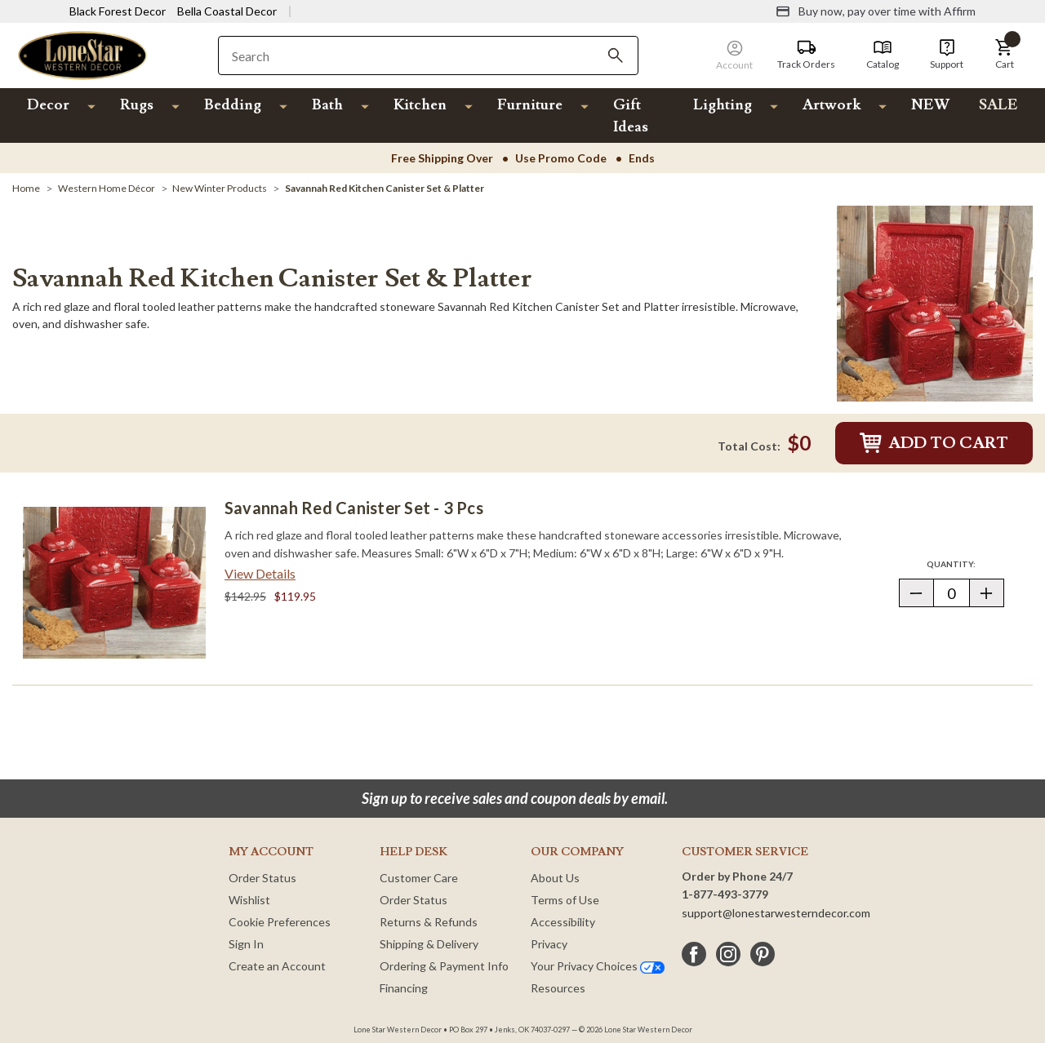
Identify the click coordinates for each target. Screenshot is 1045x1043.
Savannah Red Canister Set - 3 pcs (354, 507)
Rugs (136, 104)
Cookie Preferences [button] (280, 922)
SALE (998, 104)
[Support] (946, 54)
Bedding (232, 104)
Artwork (831, 104)
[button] (1004, 54)
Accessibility (563, 922)
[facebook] (694, 954)
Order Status (262, 878)
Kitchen (420, 104)
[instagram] (728, 954)
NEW (930, 104)
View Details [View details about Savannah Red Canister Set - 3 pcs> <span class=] (260, 573)
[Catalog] (882, 54)
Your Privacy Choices (598, 966)
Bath (327, 104)
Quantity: (965, 563)
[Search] (615, 55)
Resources (558, 988)
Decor (48, 104)
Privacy (549, 944)
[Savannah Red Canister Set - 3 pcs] (114, 582)
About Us (555, 878)
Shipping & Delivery (429, 944)
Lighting (722, 104)
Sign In (246, 944)
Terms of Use (565, 900)
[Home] (26, 188)
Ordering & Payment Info (444, 966)
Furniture (530, 104)
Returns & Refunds (429, 922)
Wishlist (249, 900)
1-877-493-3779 (725, 894)
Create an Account (277, 966)
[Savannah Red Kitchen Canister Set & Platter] (384, 188)
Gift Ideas (630, 115)
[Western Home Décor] (106, 188)
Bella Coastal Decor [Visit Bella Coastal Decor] (227, 11)
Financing (404, 988)
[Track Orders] (806, 54)
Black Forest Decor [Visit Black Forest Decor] (117, 11)
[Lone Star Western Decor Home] (82, 54)
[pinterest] (762, 954)
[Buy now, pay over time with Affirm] (876, 11)
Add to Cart (934, 443)
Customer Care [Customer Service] (419, 878)
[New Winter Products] (219, 188)
